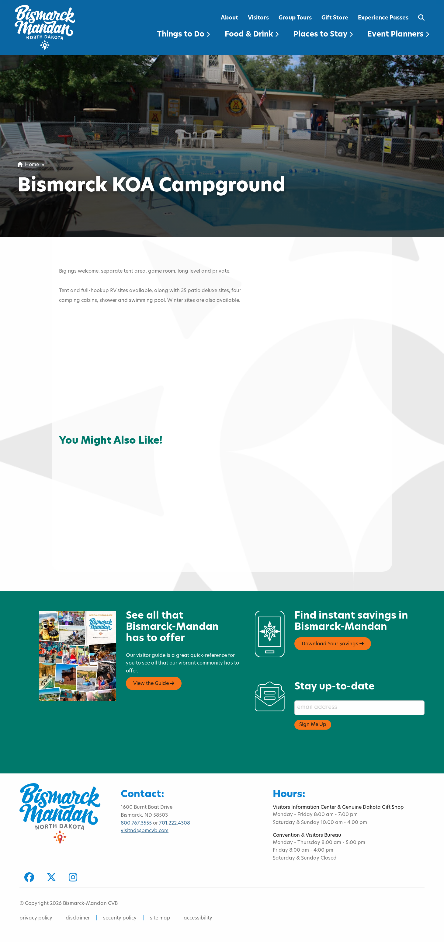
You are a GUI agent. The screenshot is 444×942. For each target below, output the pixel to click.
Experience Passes (383, 18)
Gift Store (334, 18)
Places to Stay (323, 34)
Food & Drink (252, 34)
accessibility (198, 918)
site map (160, 918)
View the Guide (153, 683)
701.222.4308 (174, 823)
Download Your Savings (333, 644)
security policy (120, 918)
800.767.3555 (136, 823)
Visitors (258, 18)
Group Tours (295, 18)
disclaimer (78, 918)
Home (28, 164)
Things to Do (183, 34)
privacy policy (35, 918)
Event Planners (398, 34)
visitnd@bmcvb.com (144, 831)
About (229, 18)
